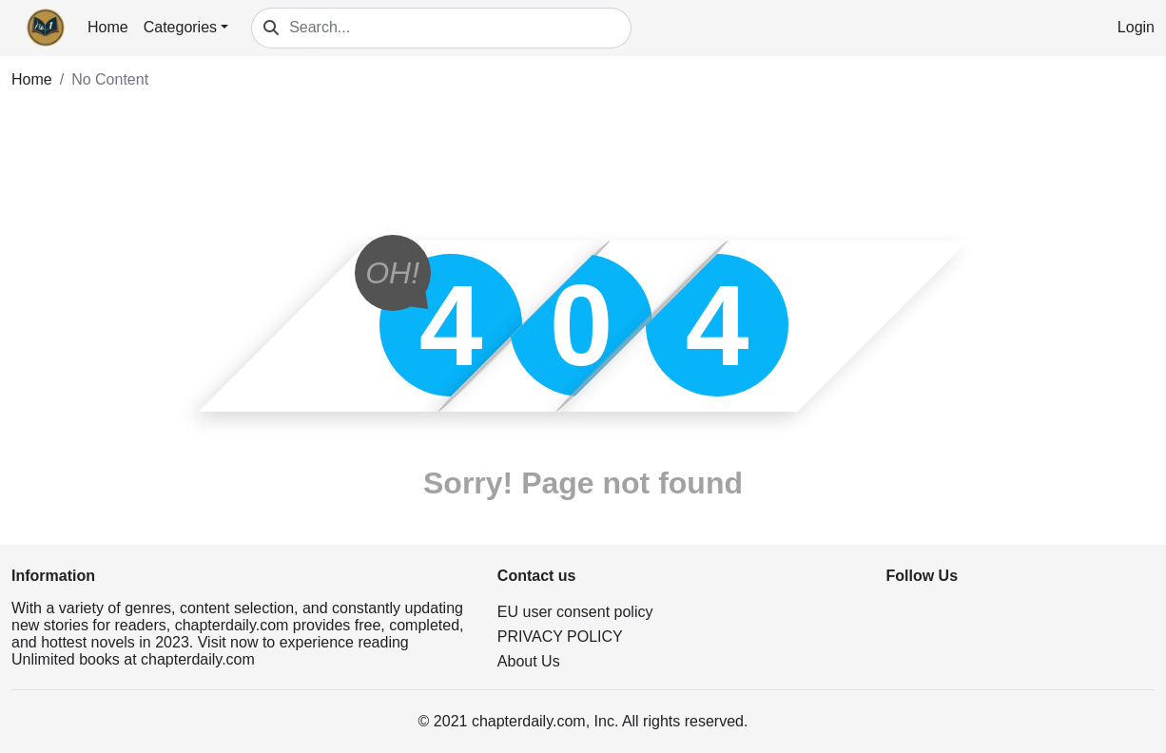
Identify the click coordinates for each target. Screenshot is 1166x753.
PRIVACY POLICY (560, 636)
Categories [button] (180, 27)
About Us (528, 661)
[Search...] (460, 28)
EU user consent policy (575, 612)
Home (107, 27)
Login (1136, 27)
